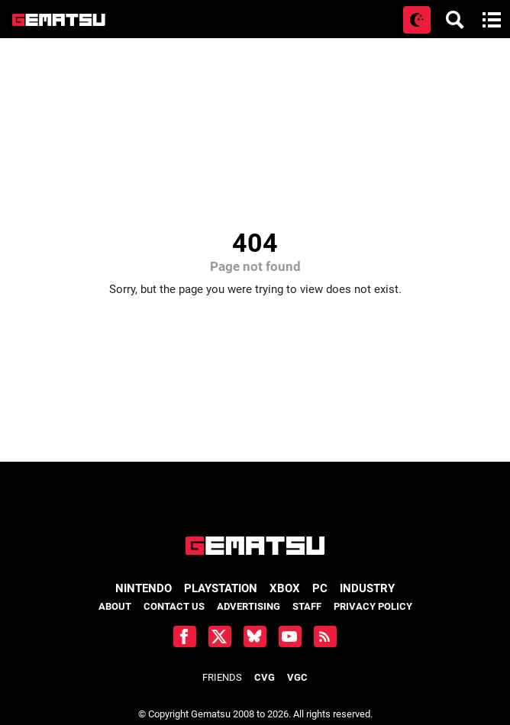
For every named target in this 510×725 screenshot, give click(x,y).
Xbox (285, 588)
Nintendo (143, 588)
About (114, 606)
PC (320, 588)
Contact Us (174, 606)
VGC (297, 677)
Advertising (248, 606)
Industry (367, 588)
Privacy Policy (373, 606)
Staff (306, 606)
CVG (264, 677)
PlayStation (220, 588)
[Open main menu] (491, 20)
